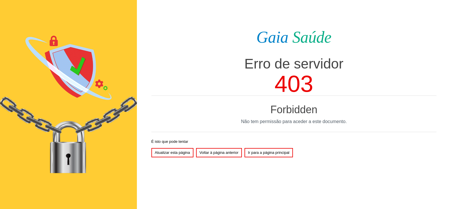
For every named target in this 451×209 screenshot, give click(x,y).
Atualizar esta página (172, 152)
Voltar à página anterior (219, 152)
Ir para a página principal (268, 152)
